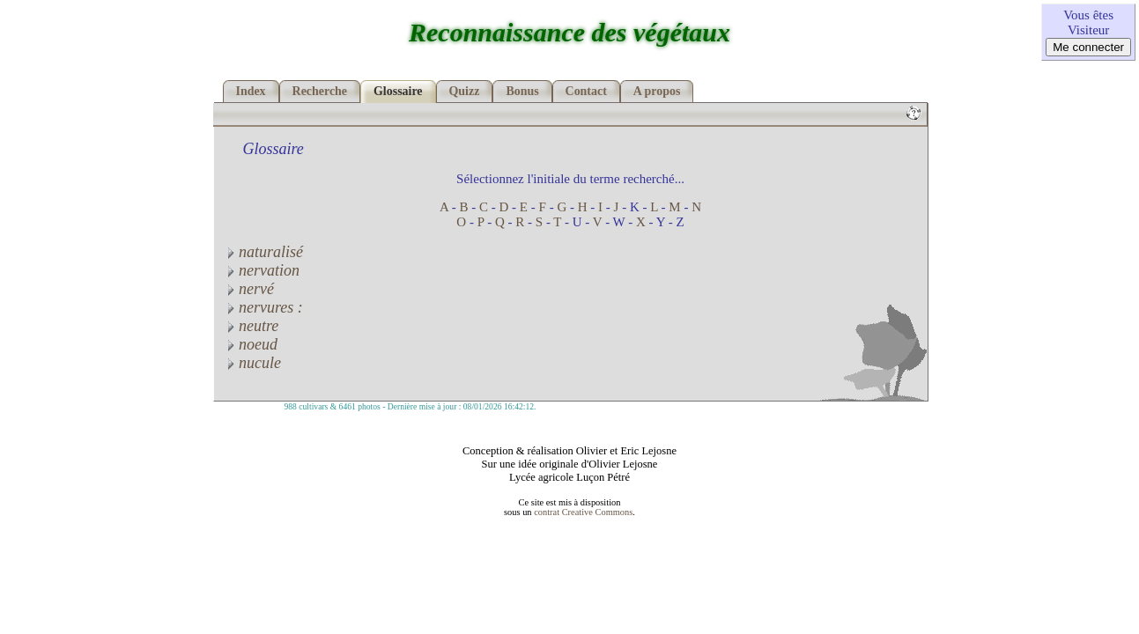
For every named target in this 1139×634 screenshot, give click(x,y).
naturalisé (263, 252)
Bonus (522, 91)
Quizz (464, 91)
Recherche (319, 91)
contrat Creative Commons (583, 512)
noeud (250, 344)
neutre (251, 326)
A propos (657, 91)
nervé (248, 289)
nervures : (263, 307)
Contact (586, 91)
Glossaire (398, 91)
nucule (252, 363)
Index (251, 91)
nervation (261, 270)
